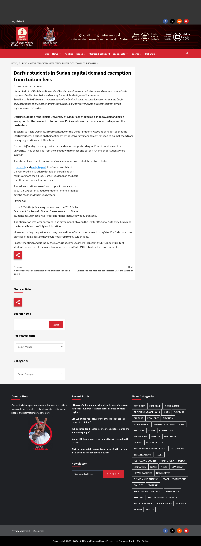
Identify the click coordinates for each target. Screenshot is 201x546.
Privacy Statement (20, 530)
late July (21, 167)
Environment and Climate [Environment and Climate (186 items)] (169, 424)
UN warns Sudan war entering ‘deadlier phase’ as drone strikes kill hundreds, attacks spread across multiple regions (100, 408)
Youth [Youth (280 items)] (150, 509)
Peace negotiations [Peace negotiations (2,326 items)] (174, 479)
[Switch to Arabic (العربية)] (19, 21)
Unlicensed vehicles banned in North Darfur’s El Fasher (103, 268)
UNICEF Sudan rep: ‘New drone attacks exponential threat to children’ (98, 420)
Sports (137, 53)
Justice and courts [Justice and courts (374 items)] (145, 461)
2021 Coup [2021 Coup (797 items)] (155, 406)
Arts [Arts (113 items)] (167, 412)
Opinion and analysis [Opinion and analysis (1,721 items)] (146, 479)
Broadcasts (121, 53)
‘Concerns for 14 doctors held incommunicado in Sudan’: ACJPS (43, 270)
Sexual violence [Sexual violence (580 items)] (143, 503)
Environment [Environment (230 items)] (142, 424)
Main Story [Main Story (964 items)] (167, 461)
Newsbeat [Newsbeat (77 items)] (177, 467)
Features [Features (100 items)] (139, 430)
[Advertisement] (100, 9)
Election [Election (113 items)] (168, 418)
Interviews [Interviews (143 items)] (177, 448)
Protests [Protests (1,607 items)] (153, 485)
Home (46, 53)
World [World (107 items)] (138, 509)
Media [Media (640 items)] (181, 461)
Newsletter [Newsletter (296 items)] (163, 473)
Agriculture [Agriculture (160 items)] (172, 406)
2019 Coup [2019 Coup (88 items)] (139, 406)
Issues (81, 53)
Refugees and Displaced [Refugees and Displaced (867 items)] (147, 491)
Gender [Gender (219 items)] (155, 436)
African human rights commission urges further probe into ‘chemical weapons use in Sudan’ (99, 451)
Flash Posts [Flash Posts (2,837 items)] (166, 430)
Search (56, 324)
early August (38, 167)
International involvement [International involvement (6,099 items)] (150, 448)
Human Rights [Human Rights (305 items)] (154, 442)
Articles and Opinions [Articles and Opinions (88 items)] (147, 412)
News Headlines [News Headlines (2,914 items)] (143, 473)
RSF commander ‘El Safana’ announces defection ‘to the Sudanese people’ (100, 430)
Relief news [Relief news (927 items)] (172, 491)
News (57, 53)
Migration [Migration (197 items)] (140, 467)
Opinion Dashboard (99, 53)
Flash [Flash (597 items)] (151, 430)
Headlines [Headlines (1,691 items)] (170, 436)
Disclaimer (38, 530)
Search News (22, 313)
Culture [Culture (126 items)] (138, 418)
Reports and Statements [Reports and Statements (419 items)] (162, 497)
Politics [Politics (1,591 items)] (138, 485)
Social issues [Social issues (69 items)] (164, 503)
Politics (69, 53)
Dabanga (151, 53)
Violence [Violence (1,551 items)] (181, 503)
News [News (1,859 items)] (164, 467)
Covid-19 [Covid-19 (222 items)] (179, 412)
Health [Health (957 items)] (138, 442)
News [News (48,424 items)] (153, 467)
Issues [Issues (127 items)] (159, 454)
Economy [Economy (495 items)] (153, 418)
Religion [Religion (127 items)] (139, 497)
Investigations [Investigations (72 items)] (143, 454)
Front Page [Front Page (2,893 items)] (140, 436)
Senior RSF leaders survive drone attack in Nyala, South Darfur (100, 441)
